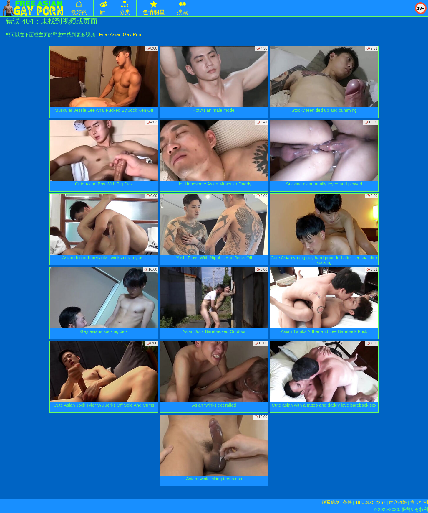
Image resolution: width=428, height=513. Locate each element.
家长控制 (419, 502)
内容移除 (398, 502)
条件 (347, 502)
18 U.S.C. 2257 (370, 502)
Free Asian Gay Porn (121, 34)
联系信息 (330, 502)
